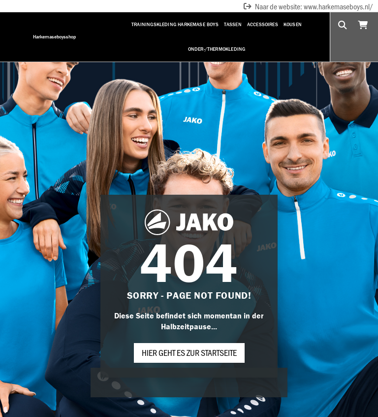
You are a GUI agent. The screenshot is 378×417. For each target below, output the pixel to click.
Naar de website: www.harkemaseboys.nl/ (308, 6)
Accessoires (262, 24)
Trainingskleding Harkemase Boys (175, 24)
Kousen (293, 24)
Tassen (233, 24)
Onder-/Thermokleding (217, 49)
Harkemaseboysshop (54, 37)
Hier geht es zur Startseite (189, 352)
